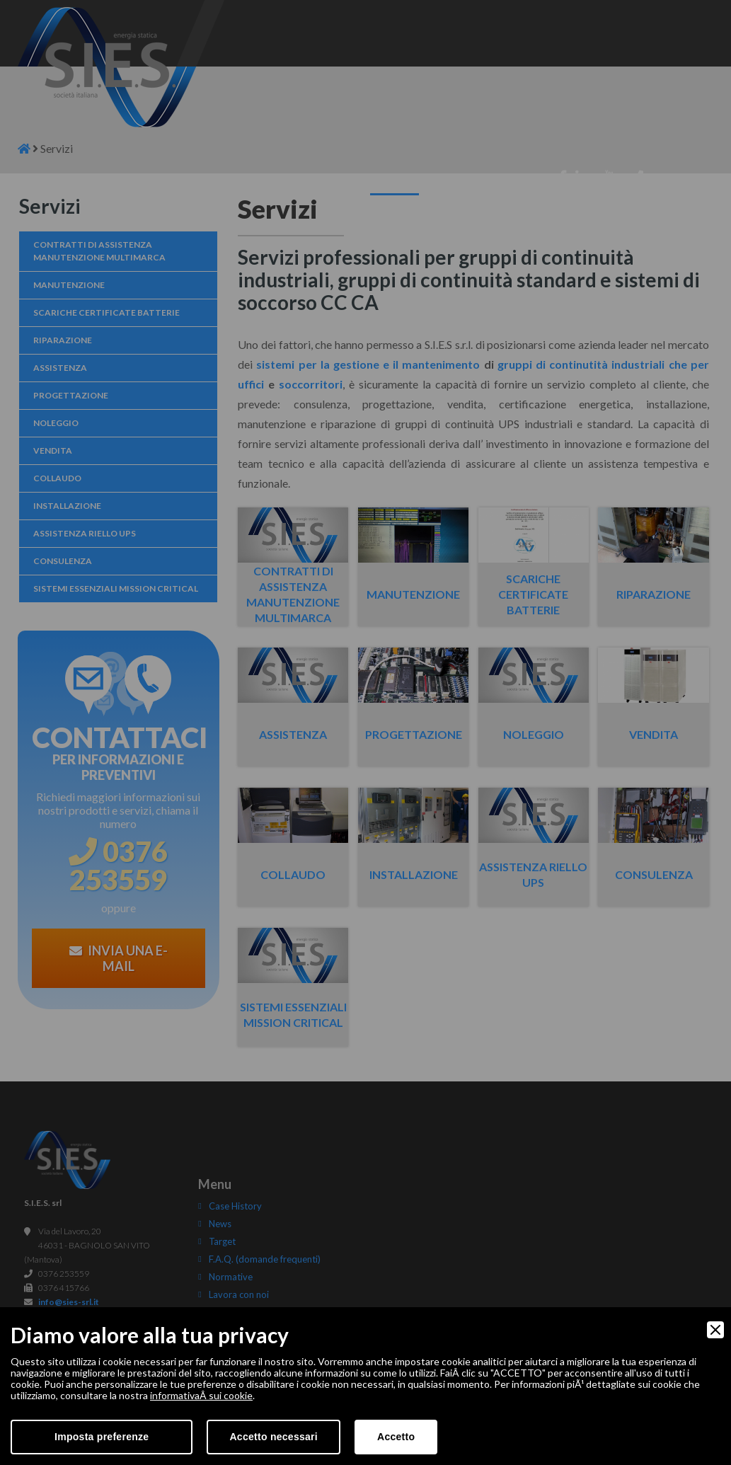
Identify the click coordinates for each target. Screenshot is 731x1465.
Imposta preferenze (101, 1436)
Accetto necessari (273, 1436)
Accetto (396, 1436)
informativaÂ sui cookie (201, 1395)
